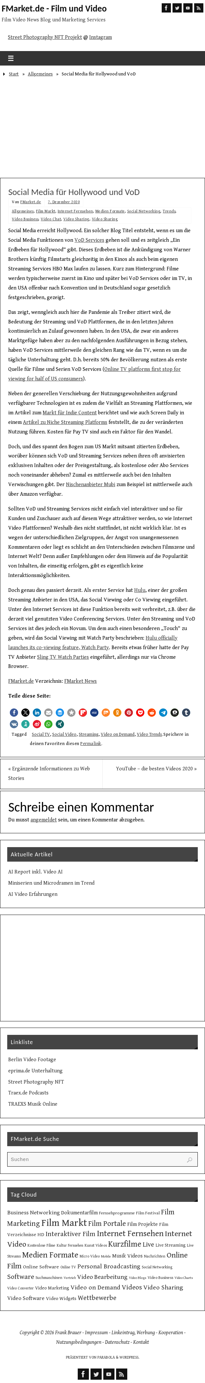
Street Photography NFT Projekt (45, 37)
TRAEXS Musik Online (32, 1104)
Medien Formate (110, 211)
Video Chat (51, 219)
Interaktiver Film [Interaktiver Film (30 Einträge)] (70, 1234)
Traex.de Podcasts (28, 1093)
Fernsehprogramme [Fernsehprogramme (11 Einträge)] (117, 1213)
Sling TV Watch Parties (63, 657)
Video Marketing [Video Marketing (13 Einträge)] (52, 1288)
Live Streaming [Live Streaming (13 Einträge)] (170, 1245)
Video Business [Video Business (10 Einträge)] (160, 1277)
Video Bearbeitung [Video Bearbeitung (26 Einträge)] (102, 1277)
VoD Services (89, 240)
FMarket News (80, 681)
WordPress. (129, 1357)
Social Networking (144, 211)
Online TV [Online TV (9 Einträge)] (68, 1267)
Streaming (88, 734)
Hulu (139, 590)
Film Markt (45, 211)
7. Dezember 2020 (64, 202)
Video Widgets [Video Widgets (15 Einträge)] (61, 1298)
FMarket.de (30, 202)
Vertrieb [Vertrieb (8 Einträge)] (70, 1278)
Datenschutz (117, 1342)
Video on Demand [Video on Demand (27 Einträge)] (95, 1287)
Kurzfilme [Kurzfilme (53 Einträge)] (124, 1244)
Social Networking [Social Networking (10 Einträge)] (157, 1267)
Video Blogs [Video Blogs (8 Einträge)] (137, 1278)
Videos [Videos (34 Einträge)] (132, 1287)
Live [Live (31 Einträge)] (148, 1245)
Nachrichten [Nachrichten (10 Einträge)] (154, 1256)
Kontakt (141, 1342)
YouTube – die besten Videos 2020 (156, 769)
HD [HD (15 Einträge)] (40, 1235)
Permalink (90, 743)
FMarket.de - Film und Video (54, 8)
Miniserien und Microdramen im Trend (51, 883)
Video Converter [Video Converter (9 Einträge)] (20, 1288)
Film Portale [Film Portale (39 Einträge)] (107, 1223)
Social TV (41, 734)
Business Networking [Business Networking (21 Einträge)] (33, 1212)
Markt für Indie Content (70, 413)
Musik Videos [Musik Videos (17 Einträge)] (127, 1256)
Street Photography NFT (36, 1082)
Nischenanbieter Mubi (90, 485)
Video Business (25, 219)
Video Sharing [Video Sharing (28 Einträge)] (163, 1287)
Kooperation (170, 1333)
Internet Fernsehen (75, 211)
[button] (14, 712)
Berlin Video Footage (32, 1060)
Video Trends (149, 734)
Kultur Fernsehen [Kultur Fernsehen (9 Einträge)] (70, 1245)
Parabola (106, 1357)
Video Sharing (76, 219)
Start (14, 74)
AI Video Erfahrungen (32, 894)
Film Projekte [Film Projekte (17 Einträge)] (142, 1224)
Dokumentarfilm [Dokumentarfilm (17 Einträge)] (79, 1213)
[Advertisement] (102, 128)
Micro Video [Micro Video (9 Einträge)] (90, 1256)
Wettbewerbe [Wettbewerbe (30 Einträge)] (97, 1298)
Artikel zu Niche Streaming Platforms (65, 422)
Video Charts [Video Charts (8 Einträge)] (183, 1278)
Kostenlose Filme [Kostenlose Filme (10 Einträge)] (41, 1245)
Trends (169, 211)
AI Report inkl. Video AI (35, 872)
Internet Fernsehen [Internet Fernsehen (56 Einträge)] (130, 1234)
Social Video (64, 734)
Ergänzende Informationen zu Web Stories (49, 774)
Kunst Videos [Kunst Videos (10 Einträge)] (96, 1245)
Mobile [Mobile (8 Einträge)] (106, 1257)
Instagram (100, 37)
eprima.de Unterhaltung (35, 1071)
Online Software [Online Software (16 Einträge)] (41, 1267)
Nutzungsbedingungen (78, 1342)
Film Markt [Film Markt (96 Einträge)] (64, 1223)
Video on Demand (117, 734)
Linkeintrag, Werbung (133, 1333)
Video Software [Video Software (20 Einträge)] (26, 1298)
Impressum (96, 1333)
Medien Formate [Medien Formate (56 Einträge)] (50, 1255)
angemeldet (44, 820)
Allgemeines (40, 74)
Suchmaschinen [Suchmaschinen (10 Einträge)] (48, 1277)
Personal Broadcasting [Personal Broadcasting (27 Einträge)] (108, 1266)
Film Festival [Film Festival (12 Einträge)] (148, 1213)
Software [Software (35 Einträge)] (20, 1277)
